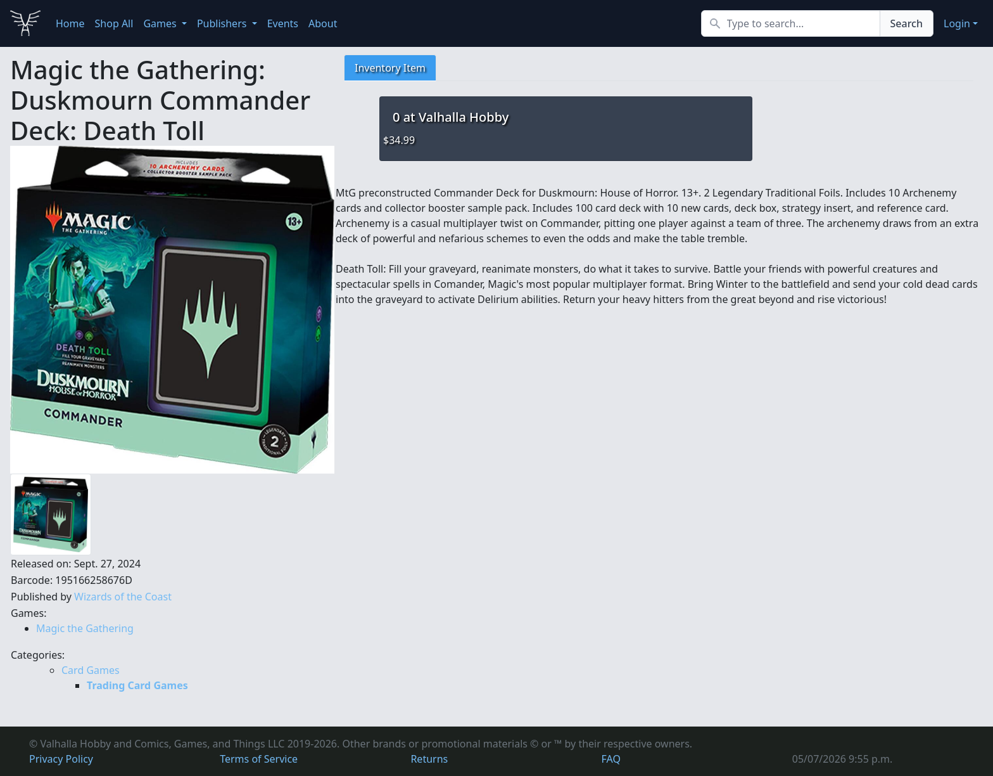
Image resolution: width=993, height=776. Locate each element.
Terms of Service (259, 759)
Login (957, 23)
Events (282, 23)
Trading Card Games (137, 685)
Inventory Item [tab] (390, 68)
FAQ (611, 759)
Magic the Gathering (85, 628)
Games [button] (161, 23)
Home (70, 23)
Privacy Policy (61, 759)
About (322, 23)
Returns (429, 759)
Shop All (114, 23)
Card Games (90, 670)
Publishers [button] (223, 23)
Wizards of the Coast (123, 597)
